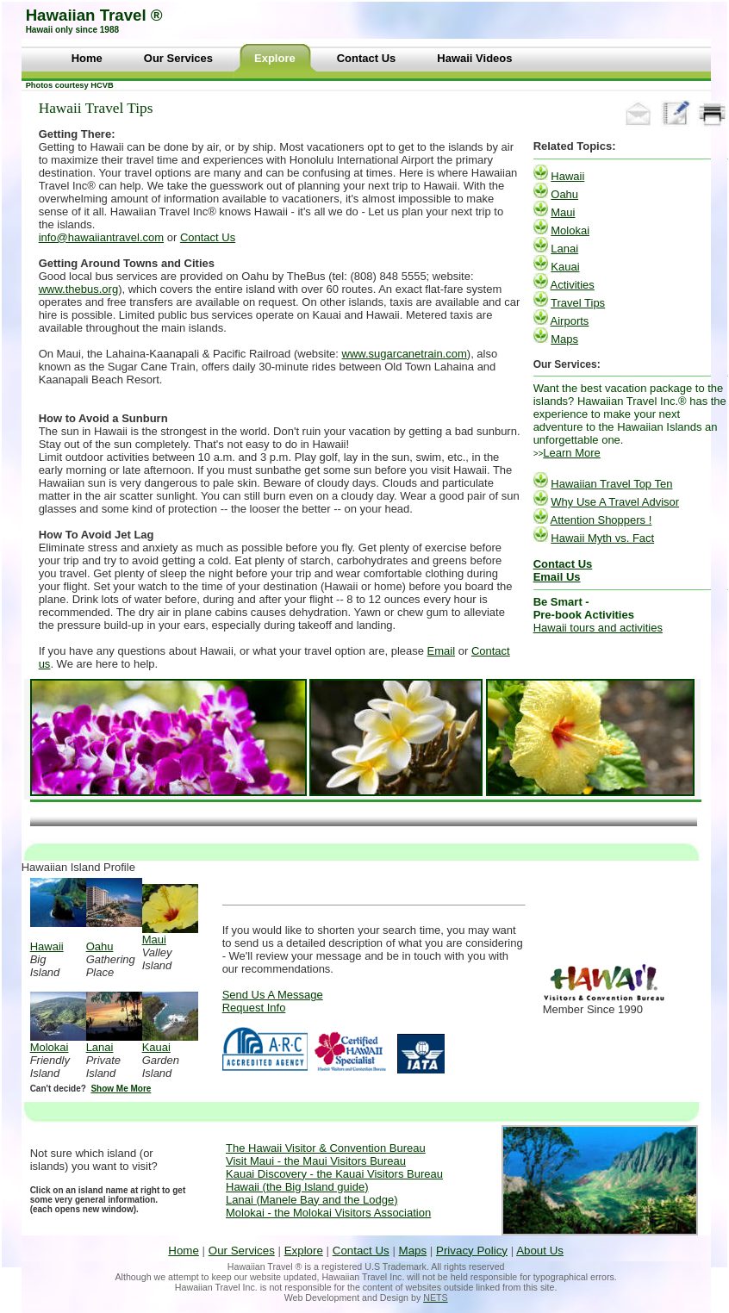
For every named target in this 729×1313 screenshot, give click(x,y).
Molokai (570, 230)
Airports (570, 320)
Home (183, 1250)
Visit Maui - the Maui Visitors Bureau (316, 1160)
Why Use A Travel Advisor (615, 501)
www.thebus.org (79, 289)
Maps (564, 339)
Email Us (557, 576)
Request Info (254, 1007)
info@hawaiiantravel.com (101, 237)
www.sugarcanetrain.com (404, 353)
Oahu (564, 194)
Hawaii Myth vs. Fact (602, 538)
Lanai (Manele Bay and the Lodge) (311, 1199)
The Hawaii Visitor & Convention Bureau (326, 1148)
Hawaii (567, 176)
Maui (563, 212)
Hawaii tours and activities (598, 627)
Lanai (564, 248)
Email (441, 650)
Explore (303, 1250)
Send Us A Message (272, 994)
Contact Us (207, 237)
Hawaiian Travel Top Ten (611, 483)
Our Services (242, 1250)
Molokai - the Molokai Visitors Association (328, 1212)
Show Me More (120, 1088)
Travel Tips (578, 302)
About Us (540, 1250)
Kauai (565, 266)
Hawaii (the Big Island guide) (297, 1186)
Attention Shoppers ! (601, 519)
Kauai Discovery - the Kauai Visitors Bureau (334, 1173)
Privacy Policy (472, 1250)
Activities (573, 284)
